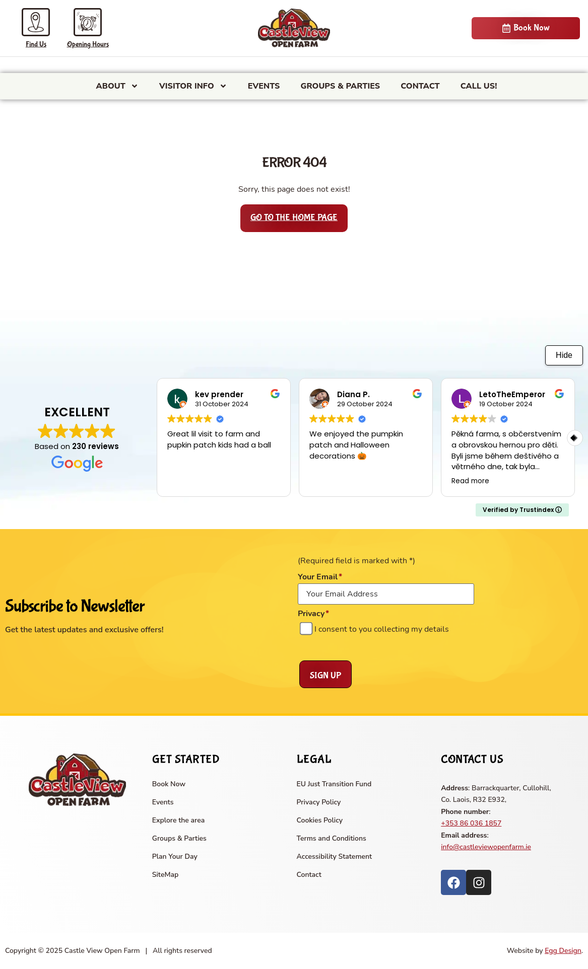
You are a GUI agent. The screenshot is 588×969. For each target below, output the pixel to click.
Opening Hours (88, 44)
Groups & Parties (340, 86)
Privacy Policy (319, 802)
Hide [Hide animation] (564, 355)
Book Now (168, 784)
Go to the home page (294, 217)
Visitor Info (193, 86)
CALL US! (479, 86)
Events (264, 86)
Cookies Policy (320, 820)
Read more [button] (470, 481)
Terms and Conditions (331, 838)
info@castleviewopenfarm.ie (486, 847)
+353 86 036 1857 (471, 823)
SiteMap (165, 874)
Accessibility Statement (334, 856)
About (117, 86)
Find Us (36, 44)
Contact (420, 86)
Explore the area (178, 820)
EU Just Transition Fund (334, 784)
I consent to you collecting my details (381, 629)
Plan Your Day (175, 856)
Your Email (320, 576)
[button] (574, 437)
